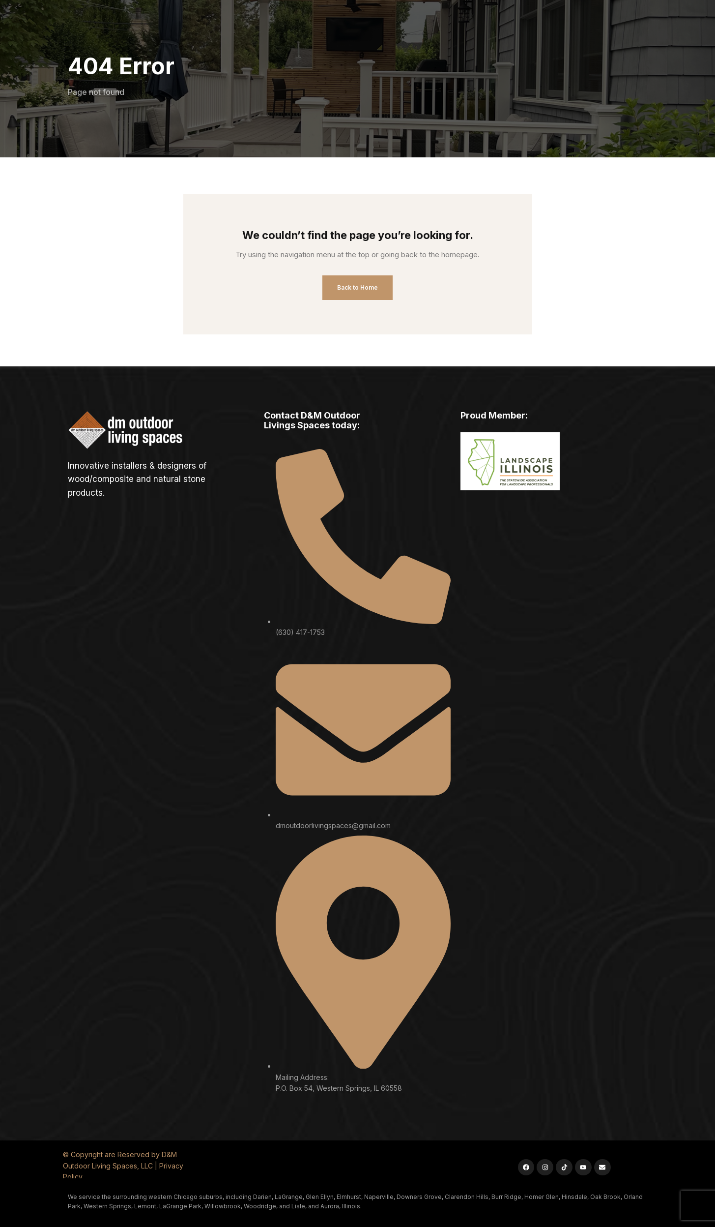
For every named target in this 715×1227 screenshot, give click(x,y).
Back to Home (357, 287)
